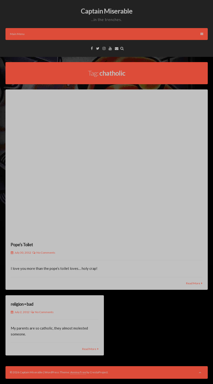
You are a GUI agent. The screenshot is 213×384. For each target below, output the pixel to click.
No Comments (45, 252)
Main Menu (106, 34)
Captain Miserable (106, 11)
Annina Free (78, 372)
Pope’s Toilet (22, 244)
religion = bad (22, 304)
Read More (193, 283)
